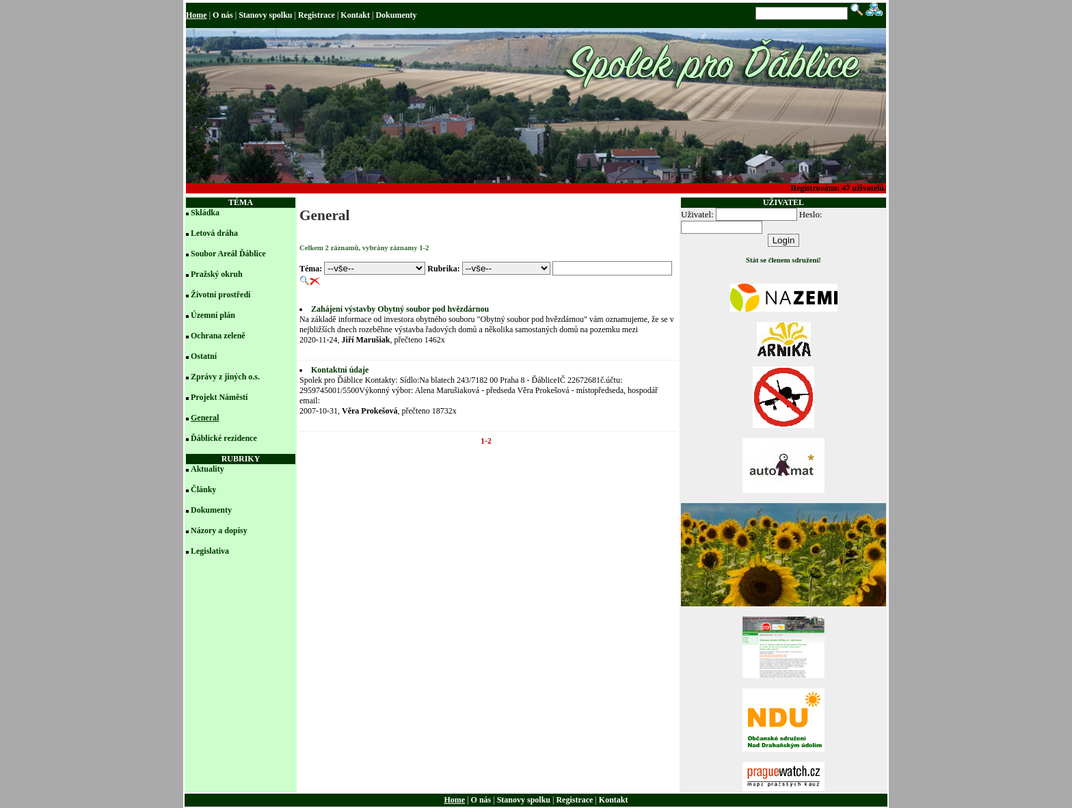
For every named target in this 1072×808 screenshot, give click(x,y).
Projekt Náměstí (219, 397)
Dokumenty (395, 15)
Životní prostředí (220, 294)
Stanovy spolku (265, 15)
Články (203, 489)
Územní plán (213, 315)
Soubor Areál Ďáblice (228, 253)
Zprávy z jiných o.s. (225, 376)
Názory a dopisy (219, 530)
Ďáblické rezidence (224, 438)
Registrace (316, 15)
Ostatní (204, 356)
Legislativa (210, 551)
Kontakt (355, 15)
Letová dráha (214, 233)
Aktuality (207, 469)
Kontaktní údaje (339, 370)
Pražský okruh (217, 274)
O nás (223, 15)
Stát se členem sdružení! (783, 260)
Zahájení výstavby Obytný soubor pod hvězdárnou (400, 309)
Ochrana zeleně (218, 335)
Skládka (205, 212)
